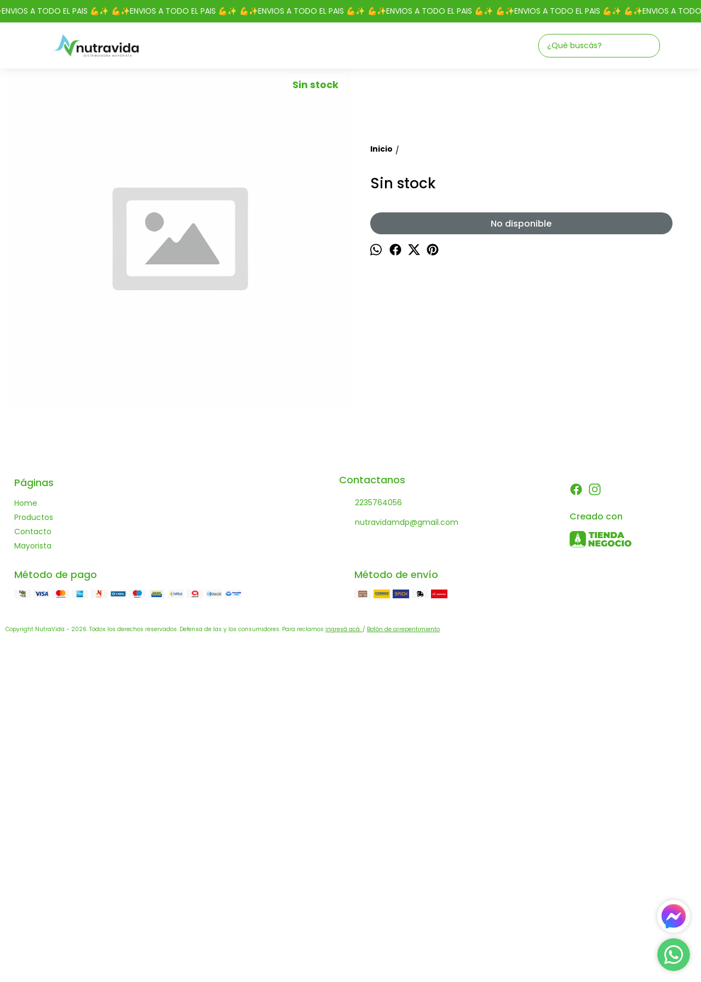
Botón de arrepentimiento (403, 971)
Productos (33, 858)
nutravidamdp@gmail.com (398, 864)
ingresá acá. (344, 971)
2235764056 (370, 844)
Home (25, 844)
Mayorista (32, 887)
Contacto (32, 873)
